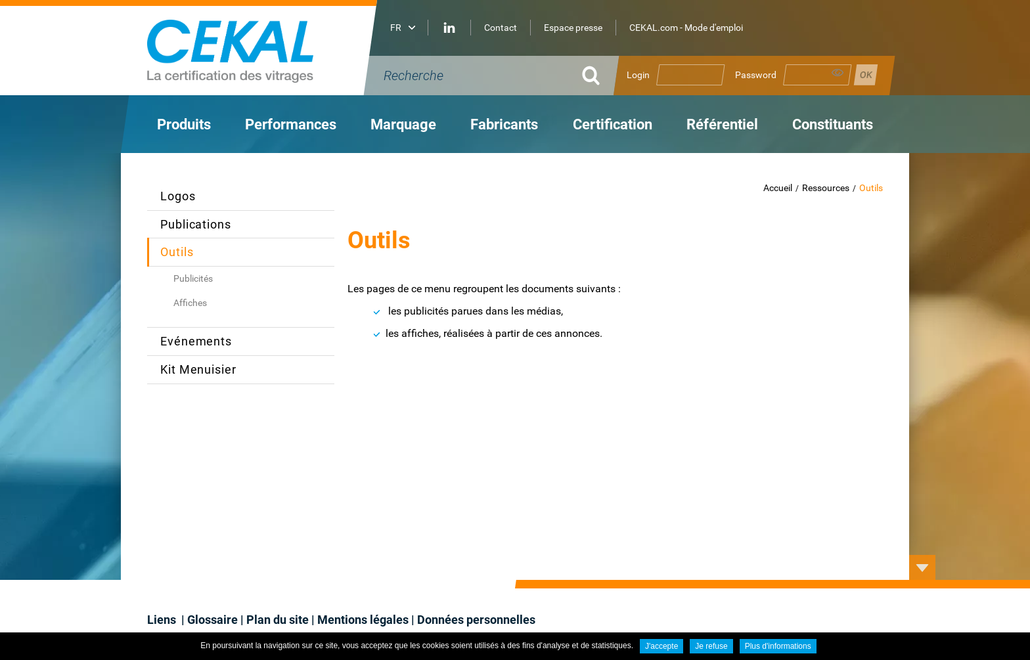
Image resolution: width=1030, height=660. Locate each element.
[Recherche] (476, 75)
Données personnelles (476, 620)
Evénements (196, 341)
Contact (500, 27)
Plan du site (277, 620)
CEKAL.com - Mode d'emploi (686, 27)
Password (755, 75)
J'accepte (661, 646)
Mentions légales (363, 620)
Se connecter (866, 74)
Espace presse (573, 27)
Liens (163, 620)
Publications (195, 224)
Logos (178, 196)
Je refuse (711, 646)
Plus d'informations (778, 646)
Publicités (193, 278)
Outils (871, 188)
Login (638, 75)
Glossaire (212, 620)
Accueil (777, 188)
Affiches (190, 302)
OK (591, 75)
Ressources (825, 188)
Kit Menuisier (198, 369)
